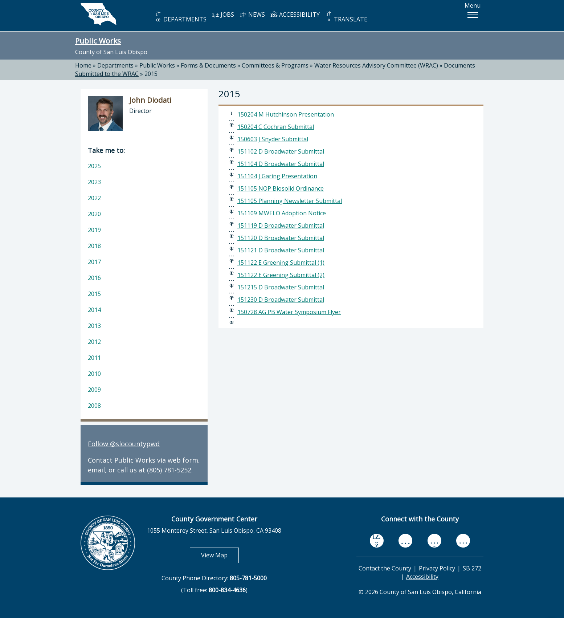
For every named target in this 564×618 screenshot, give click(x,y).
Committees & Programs (275, 65)
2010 (94, 374)
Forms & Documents (208, 65)
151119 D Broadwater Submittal (280, 225)
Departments (115, 65)
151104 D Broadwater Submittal (280, 164)
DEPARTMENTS (181, 17)
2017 (94, 262)
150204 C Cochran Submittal (275, 127)
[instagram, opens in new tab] (463, 540)
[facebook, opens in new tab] (377, 540)
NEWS (252, 14)
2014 (94, 310)
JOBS (223, 14)
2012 (94, 342)
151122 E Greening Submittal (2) (280, 275)
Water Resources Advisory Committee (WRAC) (376, 65)
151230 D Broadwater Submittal (280, 300)
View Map (220, 555)
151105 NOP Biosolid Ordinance (280, 188)
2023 (94, 182)
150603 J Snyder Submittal (272, 139)
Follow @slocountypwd (124, 443)
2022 (94, 198)
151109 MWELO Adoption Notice (281, 213)
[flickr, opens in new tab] (434, 540)
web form (183, 460)
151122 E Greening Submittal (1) (280, 263)
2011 (94, 358)
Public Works (98, 41)
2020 (94, 214)
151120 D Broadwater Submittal (280, 238)
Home (83, 65)
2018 (94, 246)
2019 (94, 230)
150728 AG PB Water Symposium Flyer (289, 312)
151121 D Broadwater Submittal (280, 250)
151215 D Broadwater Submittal (280, 287)
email (96, 469)
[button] (472, 14)
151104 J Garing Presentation (277, 176)
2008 (94, 406)
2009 (94, 390)
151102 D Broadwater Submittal (280, 151)
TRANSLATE (346, 17)
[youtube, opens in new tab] (405, 541)
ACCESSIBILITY (295, 14)
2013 (94, 326)
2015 (151, 74)
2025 (94, 166)
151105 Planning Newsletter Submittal (289, 201)
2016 (94, 278)
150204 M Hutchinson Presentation (285, 114)
